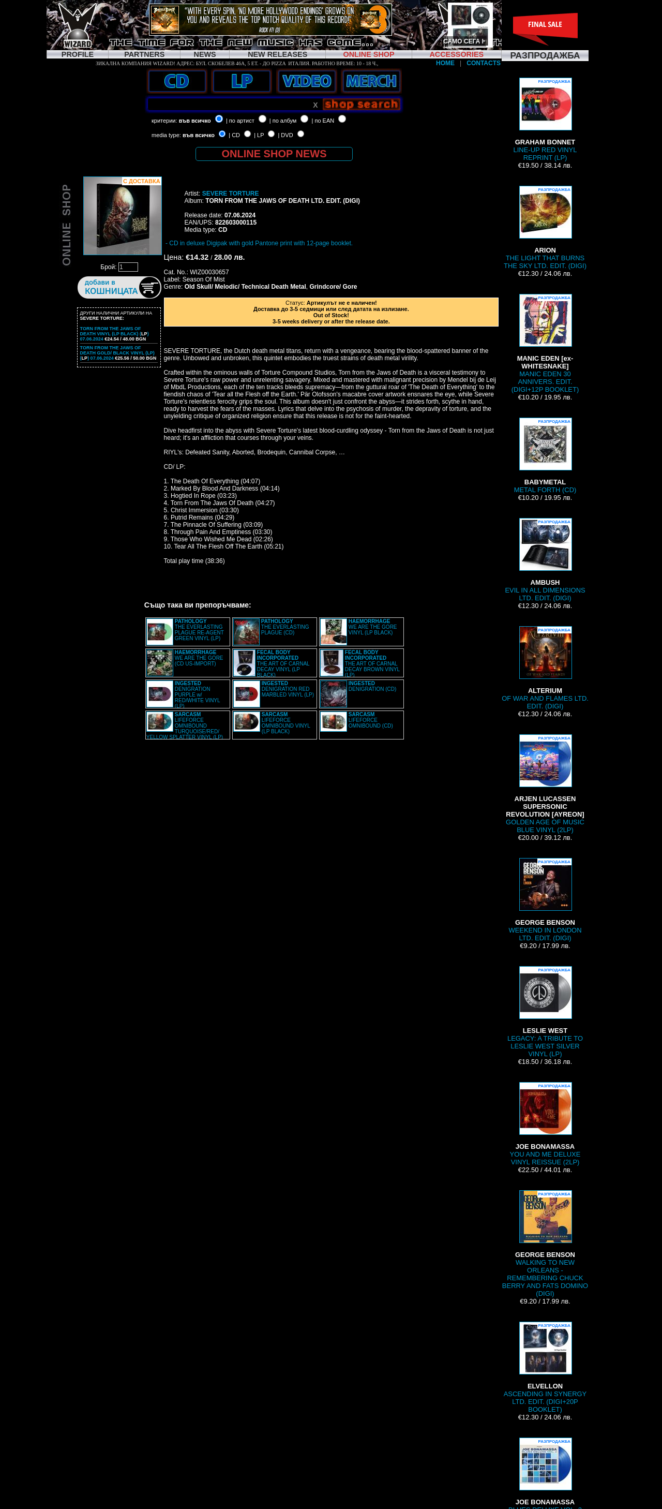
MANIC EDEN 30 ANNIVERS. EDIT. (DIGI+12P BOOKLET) (545, 343)
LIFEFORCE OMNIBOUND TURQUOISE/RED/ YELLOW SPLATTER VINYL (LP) (184, 726)
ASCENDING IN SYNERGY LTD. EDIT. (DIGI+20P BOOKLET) (545, 1367)
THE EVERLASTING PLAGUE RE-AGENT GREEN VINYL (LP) (199, 629)
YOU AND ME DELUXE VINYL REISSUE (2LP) (545, 1124)
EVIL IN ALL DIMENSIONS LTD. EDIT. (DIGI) (545, 560)
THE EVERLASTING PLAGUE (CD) (285, 626)
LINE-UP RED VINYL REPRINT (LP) (545, 119)
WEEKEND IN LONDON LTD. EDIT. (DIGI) (544, 900)
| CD (234, 135)
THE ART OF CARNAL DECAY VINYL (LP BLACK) (283, 663)
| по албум (283, 120)
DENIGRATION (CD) (373, 686)
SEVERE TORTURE (230, 193)
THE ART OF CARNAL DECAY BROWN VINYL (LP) (372, 663)
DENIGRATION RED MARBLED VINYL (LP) (288, 689)
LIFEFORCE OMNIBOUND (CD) (371, 720)
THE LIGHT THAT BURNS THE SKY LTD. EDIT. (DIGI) (545, 228)
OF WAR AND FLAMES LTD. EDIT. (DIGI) (545, 668)
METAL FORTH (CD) (545, 456)
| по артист (240, 120)
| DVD (285, 135)
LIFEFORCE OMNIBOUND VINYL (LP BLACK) (286, 723)
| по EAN (323, 120)
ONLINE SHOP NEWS (274, 153)
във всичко (195, 120)
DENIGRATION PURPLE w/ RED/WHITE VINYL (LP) (197, 694)
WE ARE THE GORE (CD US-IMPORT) (199, 658)
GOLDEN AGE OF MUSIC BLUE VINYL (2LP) (545, 784)
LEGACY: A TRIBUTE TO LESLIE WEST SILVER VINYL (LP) (545, 1012)
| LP (259, 135)
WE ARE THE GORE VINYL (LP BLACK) (373, 626)
